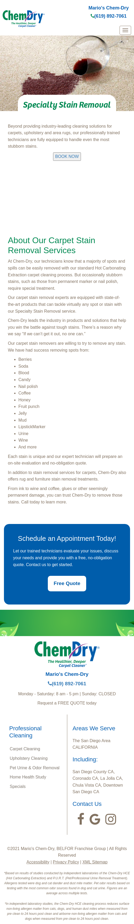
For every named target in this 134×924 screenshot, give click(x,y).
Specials (17, 786)
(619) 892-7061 (109, 16)
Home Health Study (28, 777)
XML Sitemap (95, 862)
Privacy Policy (66, 862)
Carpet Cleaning (25, 749)
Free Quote (67, 583)
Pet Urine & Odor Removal (34, 768)
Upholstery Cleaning (29, 758)
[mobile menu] (125, 30)
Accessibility (38, 862)
